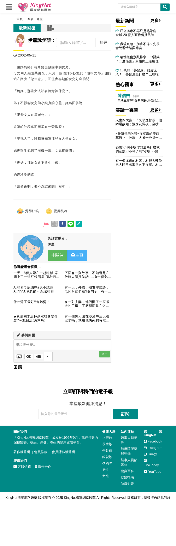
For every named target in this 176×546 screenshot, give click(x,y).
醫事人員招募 (129, 440)
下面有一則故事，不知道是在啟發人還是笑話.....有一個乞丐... (87, 275)
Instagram (153, 448)
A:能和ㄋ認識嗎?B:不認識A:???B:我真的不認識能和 (33, 289)
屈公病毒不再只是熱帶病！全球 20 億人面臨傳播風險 (137, 33)
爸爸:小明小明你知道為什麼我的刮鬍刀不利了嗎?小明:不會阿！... (137, 149)
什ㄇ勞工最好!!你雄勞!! (31, 302)
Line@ (150, 454)
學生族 (107, 444)
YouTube (152, 471)
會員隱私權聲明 (63, 452)
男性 (105, 469)
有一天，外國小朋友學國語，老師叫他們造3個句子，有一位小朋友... (88, 290)
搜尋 (103, 42)
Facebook (153, 441)
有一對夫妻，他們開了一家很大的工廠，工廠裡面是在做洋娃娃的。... (87, 304)
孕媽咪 (107, 463)
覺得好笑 (28, 211)
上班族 (107, 437)
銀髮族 (107, 457)
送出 (104, 354)
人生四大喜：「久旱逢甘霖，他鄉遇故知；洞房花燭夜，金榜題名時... (139, 122)
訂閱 (125, 414)
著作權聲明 (21, 452)
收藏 (46, 223)
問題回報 (54, 224)
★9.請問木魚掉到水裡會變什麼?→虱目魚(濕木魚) (35, 318)
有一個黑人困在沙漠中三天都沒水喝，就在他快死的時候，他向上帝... (87, 319)
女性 (105, 476)
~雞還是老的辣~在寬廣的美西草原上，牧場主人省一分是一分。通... (137, 136)
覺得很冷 (56, 211)
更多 (155, 20)
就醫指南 (127, 477)
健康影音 (127, 484)
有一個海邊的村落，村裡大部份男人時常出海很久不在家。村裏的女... (139, 163)
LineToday (151, 463)
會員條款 (40, 452)
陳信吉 (124, 95)
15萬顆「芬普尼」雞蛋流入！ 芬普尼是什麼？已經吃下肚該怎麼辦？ (139, 72)
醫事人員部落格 (129, 462)
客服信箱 (22, 466)
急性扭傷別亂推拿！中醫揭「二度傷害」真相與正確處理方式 (139, 59)
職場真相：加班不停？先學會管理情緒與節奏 (137, 46)
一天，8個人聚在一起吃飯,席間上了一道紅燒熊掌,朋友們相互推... (36, 275)
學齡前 (107, 450)
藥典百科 (127, 471)
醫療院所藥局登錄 (129, 451)
